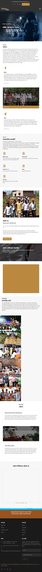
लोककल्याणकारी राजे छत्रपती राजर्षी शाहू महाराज (13, 413)
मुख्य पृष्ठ (3, 525)
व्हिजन (2, 532)
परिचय (2, 527)
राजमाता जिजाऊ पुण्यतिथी (9, 445)
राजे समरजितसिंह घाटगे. (16, 564)
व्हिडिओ (23, 530)
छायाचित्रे (24, 527)
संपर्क (23, 534)
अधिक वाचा (6, 83)
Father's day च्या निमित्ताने (10, 428)
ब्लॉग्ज (23, 525)
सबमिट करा (25, 558)
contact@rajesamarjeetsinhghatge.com (20, 1)
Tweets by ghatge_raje (21, 503)
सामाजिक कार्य (4, 530)
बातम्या (24, 532)
